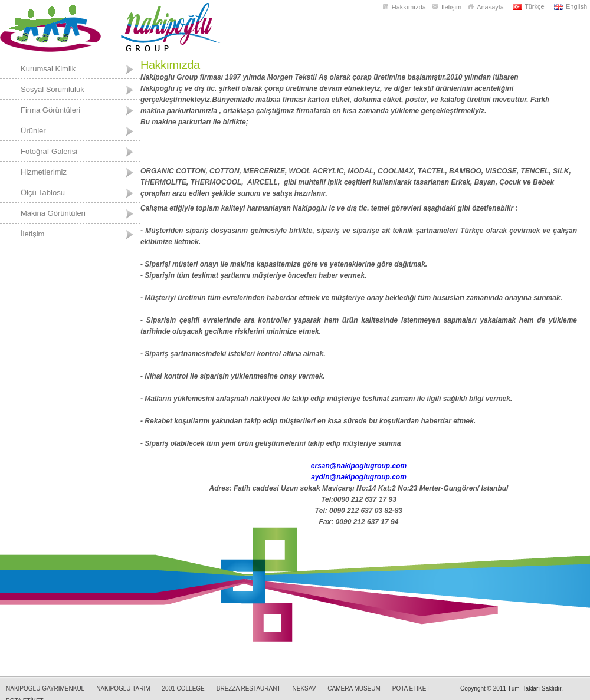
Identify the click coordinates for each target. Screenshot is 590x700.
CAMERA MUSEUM (353, 688)
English (576, 6)
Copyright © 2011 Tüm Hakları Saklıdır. (511, 688)
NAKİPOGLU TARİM (123, 688)
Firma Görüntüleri (50, 110)
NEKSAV (304, 688)
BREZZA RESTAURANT (249, 688)
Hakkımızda (409, 7)
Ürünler (33, 130)
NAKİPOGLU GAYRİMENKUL (45, 688)
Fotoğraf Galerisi (49, 151)
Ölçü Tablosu (43, 192)
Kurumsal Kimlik (48, 68)
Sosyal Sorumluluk (52, 89)
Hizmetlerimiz (44, 171)
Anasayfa (490, 7)
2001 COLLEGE (183, 688)
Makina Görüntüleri (53, 213)
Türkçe (535, 6)
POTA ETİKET (411, 688)
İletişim (451, 7)
